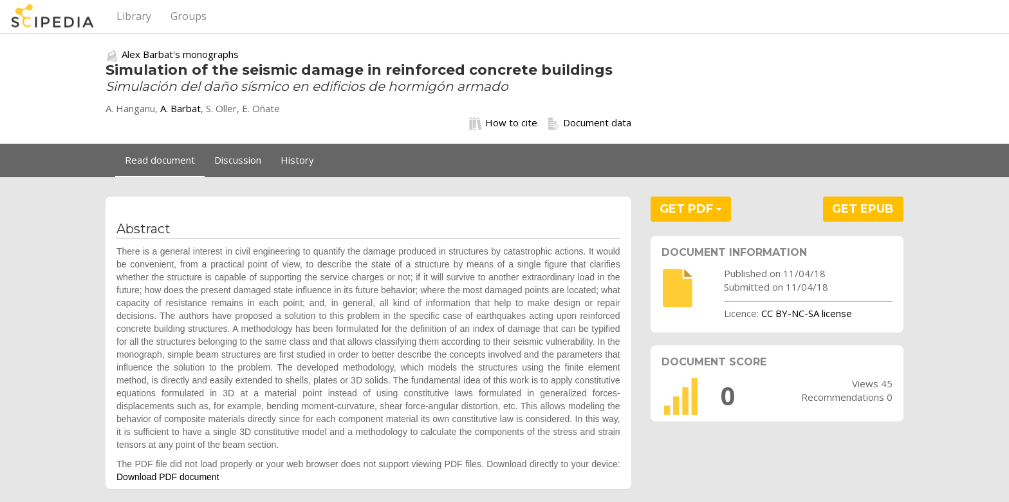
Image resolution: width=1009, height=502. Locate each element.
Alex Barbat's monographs (180, 54)
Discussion (237, 159)
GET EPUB (863, 209)
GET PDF (690, 209)
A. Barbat (180, 108)
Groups (189, 16)
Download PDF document (167, 477)
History (297, 159)
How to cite (503, 123)
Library (133, 16)
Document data (589, 123)
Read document (160, 159)
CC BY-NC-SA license (806, 313)
